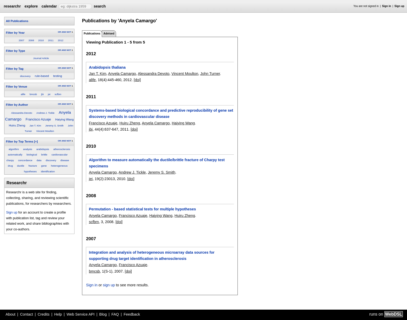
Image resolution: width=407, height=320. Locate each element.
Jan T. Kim (35, 125)
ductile (20, 165)
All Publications (17, 21)
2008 (31, 40)
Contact (26, 314)
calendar (49, 6)
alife (23, 94)
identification (48, 171)
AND (64, 32)
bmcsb (33, 94)
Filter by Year (15, 32)
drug (10, 165)
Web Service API (80, 314)
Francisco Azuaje (38, 119)
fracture (33, 165)
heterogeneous (59, 165)
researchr (12, 6)
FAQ (115, 314)
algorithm (14, 149)
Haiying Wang (64, 119)
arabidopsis (42, 149)
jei (49, 94)
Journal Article (41, 58)
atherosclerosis (61, 149)
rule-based (42, 75)
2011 (50, 40)
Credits (44, 314)
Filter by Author (17, 104)
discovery (25, 76)
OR (59, 32)
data (39, 160)
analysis (27, 149)
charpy (10, 160)
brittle (44, 154)
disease (64, 160)
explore (31, 6)
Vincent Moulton (45, 131)
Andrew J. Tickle (45, 112)
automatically (15, 154)
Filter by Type (15, 50)
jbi (42, 94)
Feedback (132, 314)
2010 (41, 40)
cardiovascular (60, 154)
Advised (108, 33)
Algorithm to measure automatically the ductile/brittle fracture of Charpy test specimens (157, 163)
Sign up (399, 6)
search (100, 6)
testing (57, 75)
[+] (36, 141)
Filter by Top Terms (19, 141)
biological (31, 154)
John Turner (210, 74)
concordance (25, 160)
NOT (69, 32)
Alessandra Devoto (21, 112)
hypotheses (30, 171)
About (11, 314)
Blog (103, 314)
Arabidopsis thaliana (107, 67)
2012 (60, 40)
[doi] (137, 80)
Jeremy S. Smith (54, 125)
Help (58, 314)
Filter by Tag (15, 68)
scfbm (58, 94)
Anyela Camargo (122, 74)
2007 (21, 40)
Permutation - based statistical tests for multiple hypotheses (142, 209)
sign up (109, 285)
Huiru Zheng (17, 125)
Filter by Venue (16, 86)
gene (44, 165)
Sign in (386, 6)
